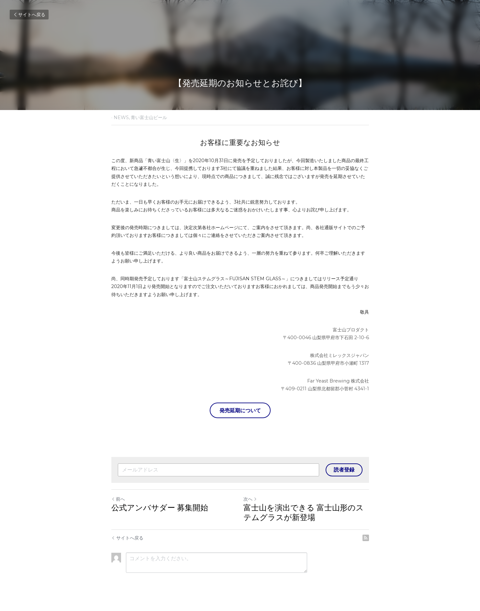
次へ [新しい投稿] (250, 499)
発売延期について (240, 410)
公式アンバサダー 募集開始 (159, 507)
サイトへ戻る (29, 14)
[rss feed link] (366, 538)
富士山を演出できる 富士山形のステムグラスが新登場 (303, 512)
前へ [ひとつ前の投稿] (118, 499)
